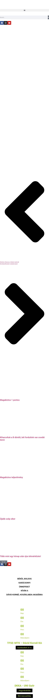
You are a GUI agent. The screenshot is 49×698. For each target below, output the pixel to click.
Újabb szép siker (7, 519)
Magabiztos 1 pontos (10, 400)
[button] (24, 10)
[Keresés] (48, 17)
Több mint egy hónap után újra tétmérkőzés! (20, 556)
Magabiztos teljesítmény (11, 477)
